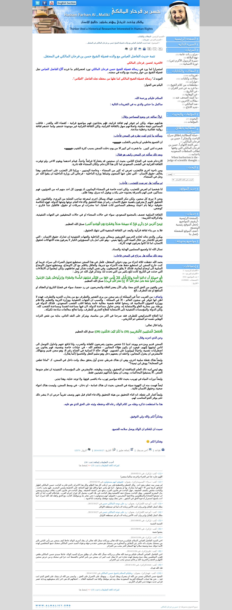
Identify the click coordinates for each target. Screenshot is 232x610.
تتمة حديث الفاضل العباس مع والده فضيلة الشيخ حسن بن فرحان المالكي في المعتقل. (118, 43)
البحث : (191, 167)
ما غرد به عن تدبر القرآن (184, 88)
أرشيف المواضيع (188, 221)
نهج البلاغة (192, 57)
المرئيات (190, 50)
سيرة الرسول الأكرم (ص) (183, 60)
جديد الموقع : (187, 189)
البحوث (194, 118)
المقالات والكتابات (184, 71)
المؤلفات (193, 121)
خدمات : (190, 214)
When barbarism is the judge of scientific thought (182, 159)
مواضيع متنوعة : (185, 241)
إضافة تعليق (126, 450)
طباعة (160, 450)
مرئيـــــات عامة (188, 54)
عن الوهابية (191, 94)
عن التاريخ (192, 91)
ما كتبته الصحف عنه (187, 97)
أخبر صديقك (144, 450)
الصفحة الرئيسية (185, 39)
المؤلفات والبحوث (184, 114)
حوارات (193, 81)
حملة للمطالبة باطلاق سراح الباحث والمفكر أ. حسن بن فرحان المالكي (183, 138)
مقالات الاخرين (189, 100)
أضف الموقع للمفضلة (186, 230)
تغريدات (193, 75)
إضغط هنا (83, 465)
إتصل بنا (193, 234)
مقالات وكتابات (189, 78)
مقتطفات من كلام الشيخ (184, 84)
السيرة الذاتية (187, 44)
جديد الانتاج (192, 107)
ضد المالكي (191, 104)
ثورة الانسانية (190, 63)
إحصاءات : (189, 266)
